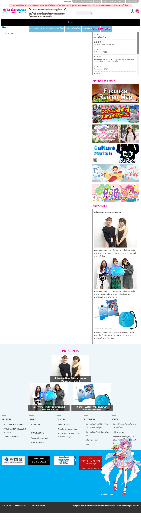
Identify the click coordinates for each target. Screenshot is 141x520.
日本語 (75, 1)
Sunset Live (35, 424)
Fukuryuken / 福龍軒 (101, 69)
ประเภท (11, 22)
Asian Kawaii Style (10, 436)
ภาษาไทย (113, 1)
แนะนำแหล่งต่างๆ (37, 442)
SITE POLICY (6, 506)
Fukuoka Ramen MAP (39, 438)
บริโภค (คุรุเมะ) (119, 432)
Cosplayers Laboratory (67, 429)
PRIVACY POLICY (21, 506)
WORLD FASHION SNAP (13, 424)
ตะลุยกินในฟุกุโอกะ (59, 22)
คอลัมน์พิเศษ (130, 22)
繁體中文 (97, 1)
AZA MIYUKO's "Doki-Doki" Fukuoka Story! (69, 435)
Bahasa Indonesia (132, 1)
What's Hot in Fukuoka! (34, 22)
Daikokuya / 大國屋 (100, 52)
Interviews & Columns (108, 22)
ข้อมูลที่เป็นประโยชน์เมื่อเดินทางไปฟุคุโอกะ (124, 426)
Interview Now (92, 440)
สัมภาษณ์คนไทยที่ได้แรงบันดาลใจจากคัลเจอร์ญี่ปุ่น (97, 426)
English (105, 1)
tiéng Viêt (121, 1)
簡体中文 (89, 1)
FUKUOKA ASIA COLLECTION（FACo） (14, 430)
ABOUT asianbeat (38, 506)
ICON (88, 444)
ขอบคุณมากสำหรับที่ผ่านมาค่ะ (104, 44)
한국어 (82, 1)
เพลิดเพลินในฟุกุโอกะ (82, 22)
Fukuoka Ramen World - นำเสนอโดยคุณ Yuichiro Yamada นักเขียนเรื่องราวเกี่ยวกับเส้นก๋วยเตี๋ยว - (114, 60)
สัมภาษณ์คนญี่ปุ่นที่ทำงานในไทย (97, 434)
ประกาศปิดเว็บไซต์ (100, 37)
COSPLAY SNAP (64, 424)
